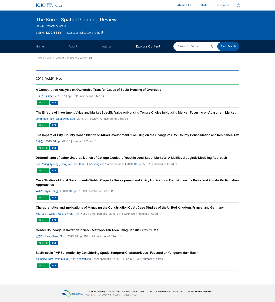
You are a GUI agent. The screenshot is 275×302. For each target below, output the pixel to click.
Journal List (223, 5)
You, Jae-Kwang (45, 213)
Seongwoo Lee (65, 118)
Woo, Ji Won (65, 213)
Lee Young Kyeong (47, 164)
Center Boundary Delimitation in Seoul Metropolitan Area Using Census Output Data (97, 230)
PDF (54, 102)
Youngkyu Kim (44, 259)
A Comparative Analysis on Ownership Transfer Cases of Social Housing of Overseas (98, 89)
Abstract (43, 102)
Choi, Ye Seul (69, 164)
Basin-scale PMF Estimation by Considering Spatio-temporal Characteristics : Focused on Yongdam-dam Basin (117, 253)
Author (107, 46)
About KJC (184, 5)
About (73, 46)
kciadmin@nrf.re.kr (204, 291)
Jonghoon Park (45, 118)
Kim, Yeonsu (78, 259)
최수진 (39, 141)
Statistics (204, 5)
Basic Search (228, 46)
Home (40, 46)
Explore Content (148, 46)
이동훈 (78, 213)
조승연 (39, 96)
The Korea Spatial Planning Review (76, 19)
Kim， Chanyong (89, 164)
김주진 (39, 191)
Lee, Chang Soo (55, 236)
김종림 (49, 96)
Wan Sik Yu (62, 259)
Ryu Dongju (52, 191)
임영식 (39, 236)
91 (63, 96)
